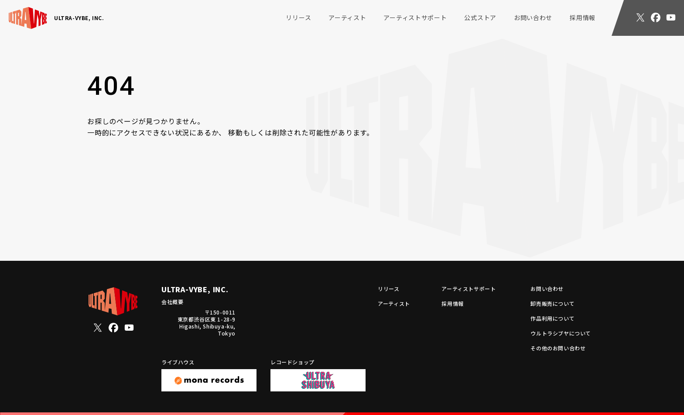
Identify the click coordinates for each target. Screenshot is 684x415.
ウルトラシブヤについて (560, 333)
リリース (298, 17)
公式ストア (480, 17)
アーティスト (347, 17)
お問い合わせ (533, 17)
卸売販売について (552, 303)
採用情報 (582, 17)
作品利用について (552, 318)
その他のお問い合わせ (557, 348)
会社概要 (172, 301)
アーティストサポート (415, 17)
